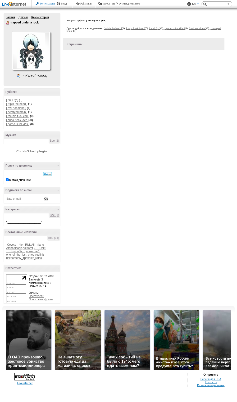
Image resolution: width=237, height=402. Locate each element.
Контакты (211, 382)
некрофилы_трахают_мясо (24, 258)
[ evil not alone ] (16, 108)
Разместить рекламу (211, 385)
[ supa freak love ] (17, 120)
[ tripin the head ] (16, 104)
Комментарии (40, 17)
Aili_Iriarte (37, 244)
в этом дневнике (20, 180)
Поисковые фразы (41, 299)
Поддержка (189, 4)
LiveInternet (15, 4)
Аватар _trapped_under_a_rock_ (31, 50)
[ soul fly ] (12, 100)
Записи (10, 17)
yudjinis (39, 254)
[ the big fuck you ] (17, 116)
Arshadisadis (14, 248)
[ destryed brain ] (16, 112)
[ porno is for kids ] (17, 124)
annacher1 (33, 251)
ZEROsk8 (40, 248)
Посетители (36, 296)
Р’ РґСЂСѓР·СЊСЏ (34, 75)
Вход (64, 3)
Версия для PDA (211, 379)
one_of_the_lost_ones (20, 254)
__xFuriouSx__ (15, 251)
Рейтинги (86, 3)
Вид (195, 5)
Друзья (22, 17)
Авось (106, 3)
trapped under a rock (8, 23)
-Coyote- (11, 244)
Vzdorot (28, 248)
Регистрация (47, 3)
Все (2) (54, 140)
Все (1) (54, 215)
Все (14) (53, 237)
